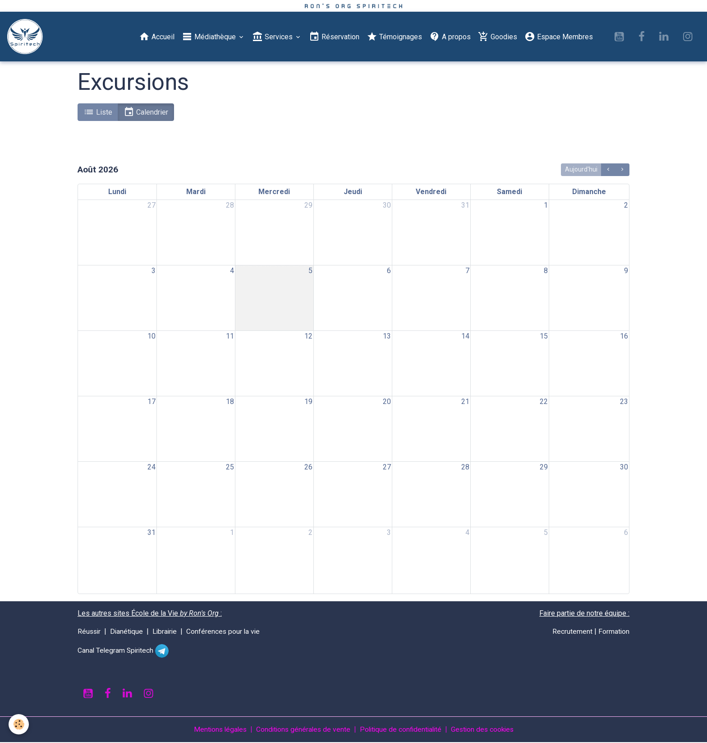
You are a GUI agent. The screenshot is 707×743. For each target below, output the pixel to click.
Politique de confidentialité (401, 730)
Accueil (156, 36)
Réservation (334, 36)
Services (273, 36)
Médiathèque (210, 36)
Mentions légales (215, 730)
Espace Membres (558, 36)
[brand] (27, 37)
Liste (97, 112)
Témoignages (394, 36)
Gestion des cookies (486, 730)
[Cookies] (19, 724)
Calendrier (146, 112)
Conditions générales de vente (301, 730)
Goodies (497, 36)
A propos (450, 36)
